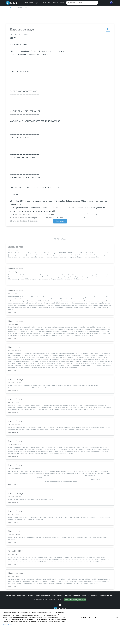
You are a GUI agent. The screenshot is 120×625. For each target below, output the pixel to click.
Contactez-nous (10, 595)
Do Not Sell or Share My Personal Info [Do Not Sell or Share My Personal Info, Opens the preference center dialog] (92, 623)
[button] (108, 30)
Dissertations (29, 3)
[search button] (96, 3)
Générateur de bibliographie (25, 595)
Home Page (9, 8)
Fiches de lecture (45, 3)
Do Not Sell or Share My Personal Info (75, 600)
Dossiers (55, 3)
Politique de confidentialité (39, 600)
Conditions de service (55, 600)
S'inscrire (62, 3)
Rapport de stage (22, 8)
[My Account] (111, 3)
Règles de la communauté (89, 595)
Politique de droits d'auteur (72, 595)
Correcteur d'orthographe (43, 595)
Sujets (36, 3)
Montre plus (60, 221)
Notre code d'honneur (106, 595)
